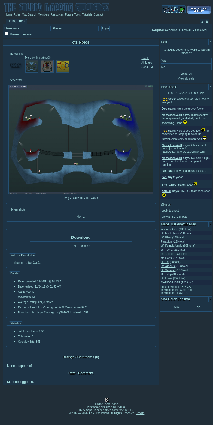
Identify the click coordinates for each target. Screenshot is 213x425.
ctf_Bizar (166, 237)
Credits (140, 413)
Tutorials (87, 14)
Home (8, 14)
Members (43, 14)
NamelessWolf (172, 114)
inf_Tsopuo (167, 253)
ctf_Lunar (166, 278)
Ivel (164, 170)
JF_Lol (165, 262)
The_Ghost (169, 184)
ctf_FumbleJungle (171, 245)
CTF (34, 291)
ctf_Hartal (167, 257)
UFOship (166, 274)
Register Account (164, 30)
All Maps (146, 62)
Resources (57, 14)
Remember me (20, 34)
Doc (165, 108)
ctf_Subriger (168, 270)
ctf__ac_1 (167, 249)
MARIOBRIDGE (170, 282)
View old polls (186, 78)
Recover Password (193, 30)
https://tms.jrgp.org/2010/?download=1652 (62, 312)
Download (81, 237)
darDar (166, 191)
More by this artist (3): (38, 57)
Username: (12, 28)
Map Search (29, 14)
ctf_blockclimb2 (170, 233)
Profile (145, 58)
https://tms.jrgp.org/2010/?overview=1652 (61, 307)
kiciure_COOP (169, 229)
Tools (77, 14)
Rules (17, 14)
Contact (98, 14)
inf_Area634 (168, 266)
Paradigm (167, 241)
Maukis (18, 53)
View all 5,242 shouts (174, 216)
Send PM (147, 66)
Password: (60, 28)
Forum (69, 14)
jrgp (165, 99)
